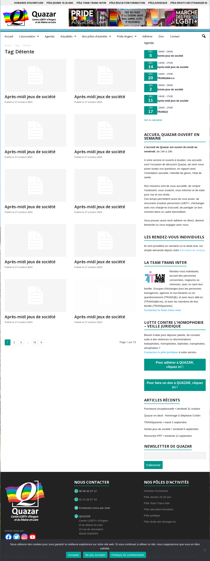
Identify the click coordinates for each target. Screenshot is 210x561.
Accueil (9, 36)
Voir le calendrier (153, 120)
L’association (29, 36)
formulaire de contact (192, 250)
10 (34, 342)
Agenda (49, 36)
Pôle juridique (157, 2)
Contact (174, 36)
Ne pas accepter (95, 554)
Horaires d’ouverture (28, 2)
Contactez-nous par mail (92, 507)
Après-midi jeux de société (30, 96)
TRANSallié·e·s (166, 78)
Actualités (68, 36)
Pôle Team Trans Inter (91, 2)
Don (161, 36)
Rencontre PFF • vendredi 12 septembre (168, 435)
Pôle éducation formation (127, 2)
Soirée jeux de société (170, 55)
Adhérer (147, 36)
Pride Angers (127, 36)
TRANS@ (162, 111)
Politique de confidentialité (128, 554)
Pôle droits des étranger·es (188, 2)
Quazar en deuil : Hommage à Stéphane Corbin (172, 415)
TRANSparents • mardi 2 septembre (165, 422)
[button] (203, 36)
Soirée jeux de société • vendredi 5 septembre (171, 429)
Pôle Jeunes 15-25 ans (60, 2)
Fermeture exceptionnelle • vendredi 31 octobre (172, 408)
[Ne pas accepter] (205, 550)
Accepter (73, 554)
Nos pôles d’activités (96, 36)
